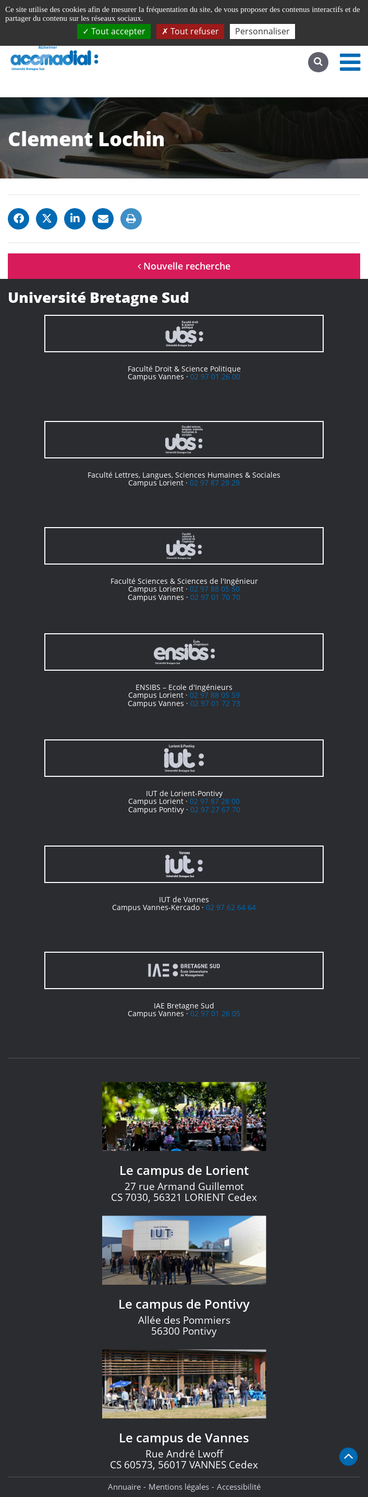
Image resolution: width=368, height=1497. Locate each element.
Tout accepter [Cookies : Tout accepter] (113, 31)
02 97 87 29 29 (215, 483)
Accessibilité (239, 1486)
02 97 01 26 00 (215, 376)
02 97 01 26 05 (215, 1013)
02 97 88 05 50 (215, 589)
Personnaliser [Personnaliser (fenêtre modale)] (262, 31)
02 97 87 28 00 (215, 801)
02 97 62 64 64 (231, 907)
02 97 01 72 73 (215, 703)
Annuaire (124, 1486)
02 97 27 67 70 (215, 809)
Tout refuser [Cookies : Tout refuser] (190, 31)
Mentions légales (179, 1486)
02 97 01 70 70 (215, 597)
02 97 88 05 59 (215, 695)
